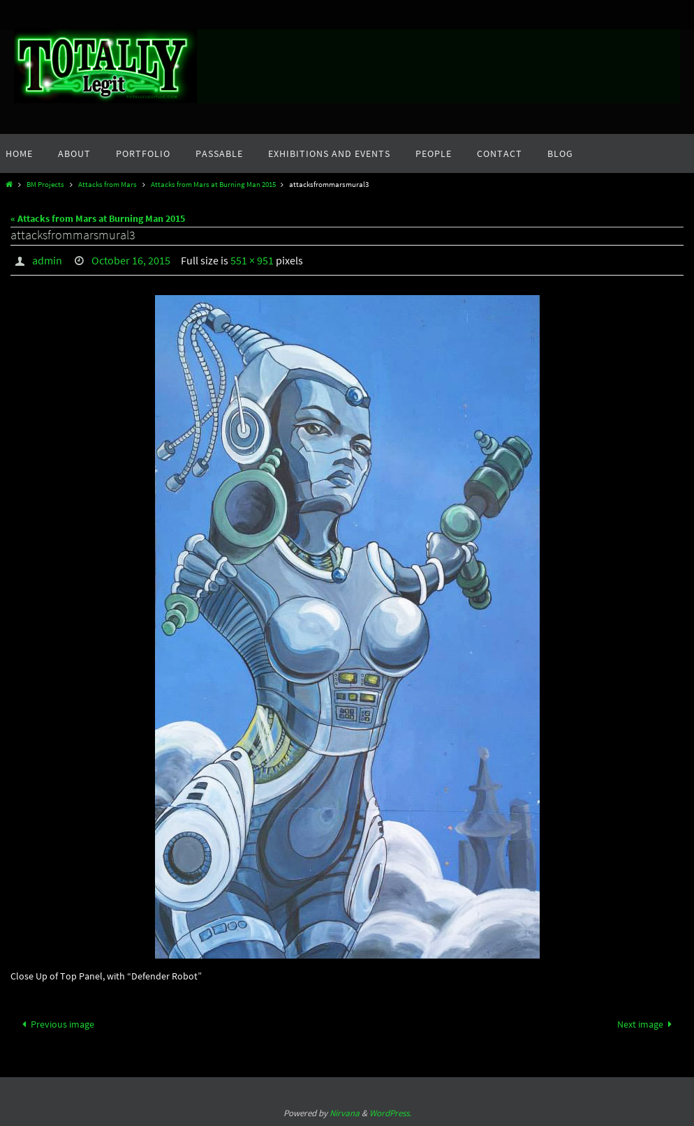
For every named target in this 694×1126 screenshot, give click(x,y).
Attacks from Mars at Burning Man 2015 (213, 184)
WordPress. (390, 1113)
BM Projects (45, 184)
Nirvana (345, 1113)
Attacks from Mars (107, 184)
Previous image (56, 1024)
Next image (647, 1024)
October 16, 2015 (130, 260)
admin (47, 260)
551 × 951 (252, 260)
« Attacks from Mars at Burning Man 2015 (97, 218)
